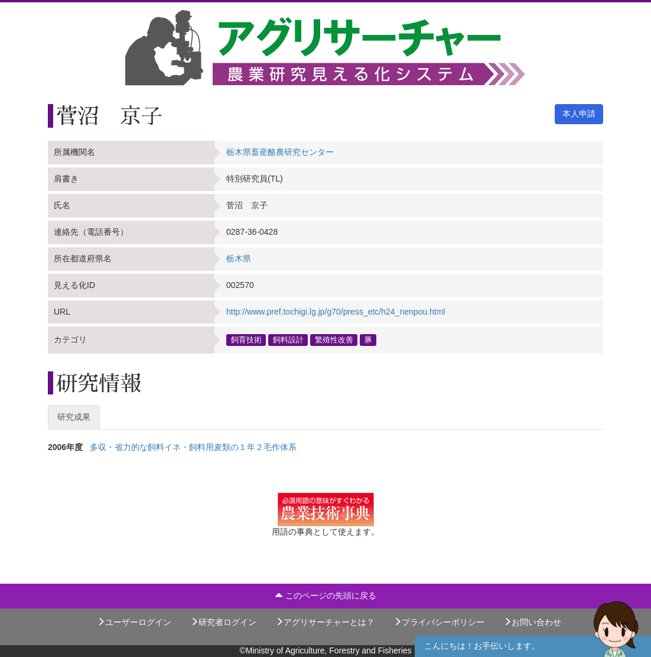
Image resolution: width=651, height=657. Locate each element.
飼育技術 (246, 339)
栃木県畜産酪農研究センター (280, 152)
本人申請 (578, 113)
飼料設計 (288, 339)
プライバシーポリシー (438, 622)
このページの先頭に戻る (325, 595)
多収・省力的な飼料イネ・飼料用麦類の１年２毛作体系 (193, 447)
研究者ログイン (223, 622)
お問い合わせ (532, 622)
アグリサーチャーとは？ (325, 622)
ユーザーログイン (134, 622)
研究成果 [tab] (73, 417)
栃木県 (238, 258)
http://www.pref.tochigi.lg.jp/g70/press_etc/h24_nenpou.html (335, 311)
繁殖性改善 (334, 339)
